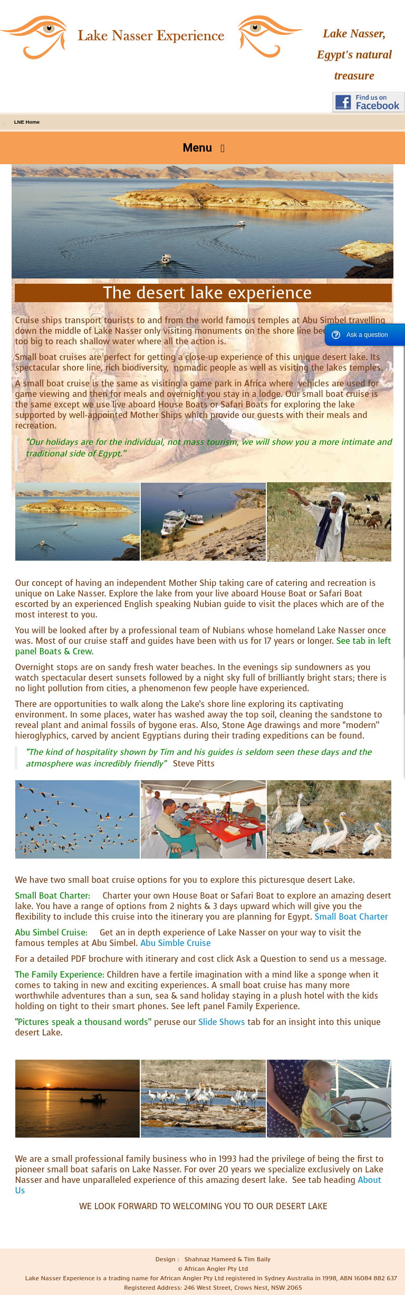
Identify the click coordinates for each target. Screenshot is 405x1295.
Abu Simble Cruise (175, 943)
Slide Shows (221, 1022)
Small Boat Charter (351, 916)
